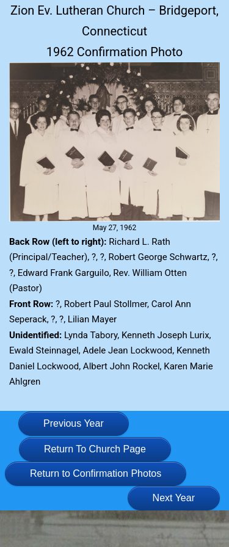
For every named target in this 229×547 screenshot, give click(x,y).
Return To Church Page (95, 449)
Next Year (174, 498)
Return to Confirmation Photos (95, 473)
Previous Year (73, 423)
